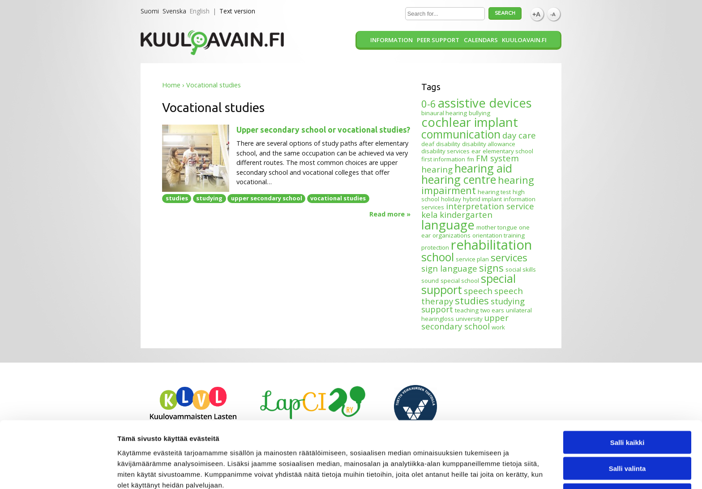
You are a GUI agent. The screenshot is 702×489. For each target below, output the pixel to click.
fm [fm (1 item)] (470, 159)
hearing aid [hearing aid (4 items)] (483, 168)
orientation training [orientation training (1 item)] (498, 235)
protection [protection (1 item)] (435, 247)
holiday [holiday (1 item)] (451, 199)
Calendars (481, 40)
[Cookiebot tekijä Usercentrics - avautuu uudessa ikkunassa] (58, 471)
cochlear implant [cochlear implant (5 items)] (469, 122)
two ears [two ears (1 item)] (492, 310)
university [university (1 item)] (469, 319)
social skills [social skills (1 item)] (520, 269)
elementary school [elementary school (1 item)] (508, 151)
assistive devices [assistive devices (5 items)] (485, 103)
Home (171, 85)
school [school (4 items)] (437, 256)
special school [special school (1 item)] (460, 281)
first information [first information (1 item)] (443, 159)
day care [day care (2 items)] (519, 135)
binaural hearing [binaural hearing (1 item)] (444, 113)
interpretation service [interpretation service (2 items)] (490, 206)
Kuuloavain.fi (524, 40)
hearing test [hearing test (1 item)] (494, 192)
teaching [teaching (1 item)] (467, 310)
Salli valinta (627, 426)
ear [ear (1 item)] (476, 151)
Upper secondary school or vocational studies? (323, 129)
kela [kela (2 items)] (429, 214)
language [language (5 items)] (448, 224)
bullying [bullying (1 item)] (479, 113)
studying (209, 198)
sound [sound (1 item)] (430, 281)
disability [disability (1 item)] (448, 144)
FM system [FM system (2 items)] (497, 158)
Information (391, 40)
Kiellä (627, 452)
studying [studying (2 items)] (508, 301)
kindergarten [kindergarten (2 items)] (466, 214)
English (199, 11)
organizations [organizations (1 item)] (451, 235)
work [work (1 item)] (498, 327)
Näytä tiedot (478, 471)
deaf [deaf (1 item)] (427, 144)
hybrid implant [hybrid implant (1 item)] (482, 199)
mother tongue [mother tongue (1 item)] (496, 227)
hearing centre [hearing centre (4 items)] (458, 179)
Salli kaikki (627, 399)
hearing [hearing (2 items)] (437, 169)
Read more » (390, 214)
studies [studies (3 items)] (472, 300)
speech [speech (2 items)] (478, 290)
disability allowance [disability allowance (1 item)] (488, 144)
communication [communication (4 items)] (461, 134)
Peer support (438, 40)
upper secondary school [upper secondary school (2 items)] (465, 322)
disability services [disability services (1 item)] (445, 151)
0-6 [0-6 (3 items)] (428, 103)
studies (177, 198)
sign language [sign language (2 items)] (449, 268)
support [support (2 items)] (437, 309)
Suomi (150, 11)
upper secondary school (266, 198)
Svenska (174, 11)
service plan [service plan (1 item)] (472, 259)
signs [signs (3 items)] (491, 267)
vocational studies (338, 198)
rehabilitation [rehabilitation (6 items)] (491, 245)
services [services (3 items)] (509, 257)
